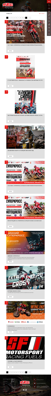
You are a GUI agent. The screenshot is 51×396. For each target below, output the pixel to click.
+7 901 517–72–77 (40, 379)
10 (24, 17)
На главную (41, 13)
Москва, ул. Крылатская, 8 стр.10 (42, 387)
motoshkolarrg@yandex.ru (41, 383)
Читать (10, 50)
